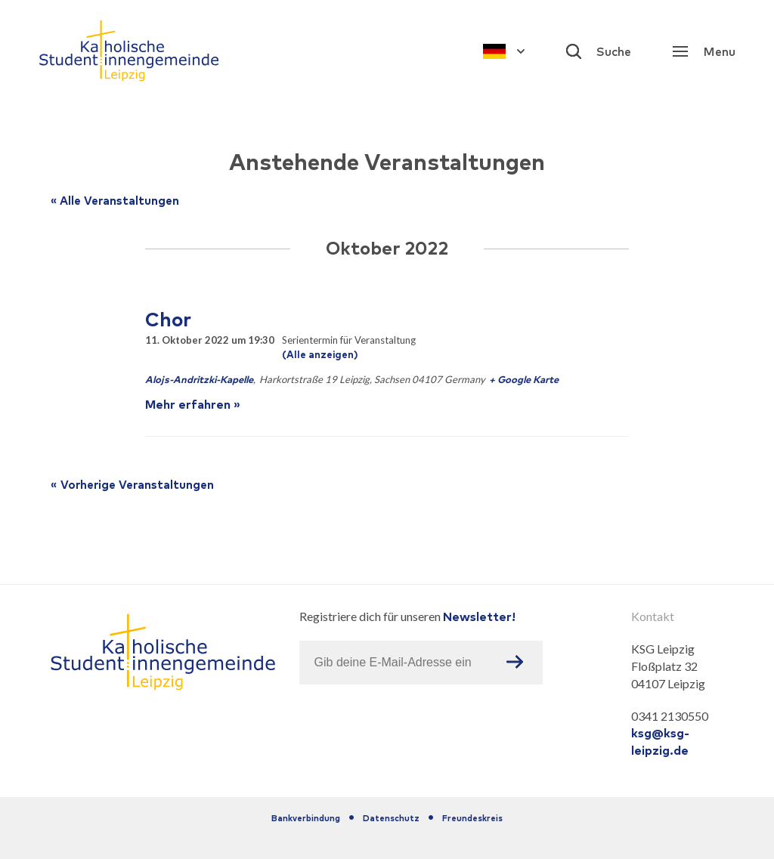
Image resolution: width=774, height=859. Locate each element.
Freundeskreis (472, 818)
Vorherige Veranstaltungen (130, 484)
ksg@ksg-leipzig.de (660, 741)
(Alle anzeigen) (320, 354)
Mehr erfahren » (192, 404)
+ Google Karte (524, 379)
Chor (168, 319)
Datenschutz (391, 818)
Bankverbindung (305, 818)
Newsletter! (479, 616)
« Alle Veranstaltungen (115, 200)
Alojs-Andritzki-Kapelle (199, 379)
